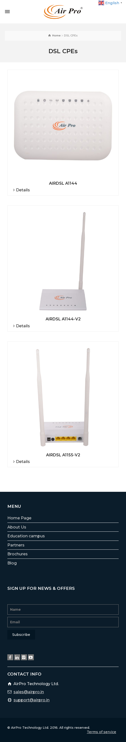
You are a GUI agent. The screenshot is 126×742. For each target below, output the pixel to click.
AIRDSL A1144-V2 (63, 319)
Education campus (26, 536)
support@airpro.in (31, 700)
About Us (16, 527)
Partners (16, 545)
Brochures (17, 554)
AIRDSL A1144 (63, 183)
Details (23, 190)
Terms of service (101, 732)
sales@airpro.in (28, 692)
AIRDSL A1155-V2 (63, 455)
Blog (12, 563)
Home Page (19, 518)
